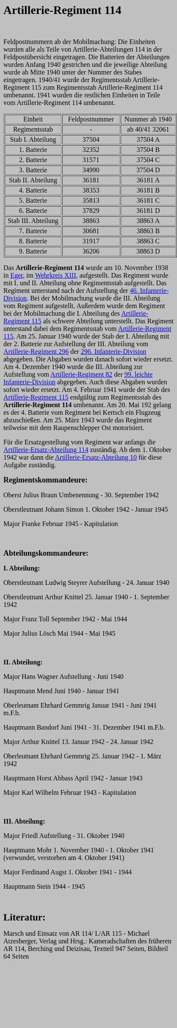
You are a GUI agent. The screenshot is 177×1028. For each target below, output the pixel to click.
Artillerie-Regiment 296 (36, 351)
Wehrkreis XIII (55, 275)
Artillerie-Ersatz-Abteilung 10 (96, 457)
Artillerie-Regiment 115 (36, 397)
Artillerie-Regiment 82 (81, 374)
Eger (16, 275)
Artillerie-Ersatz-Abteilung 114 (45, 449)
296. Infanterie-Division (114, 351)
